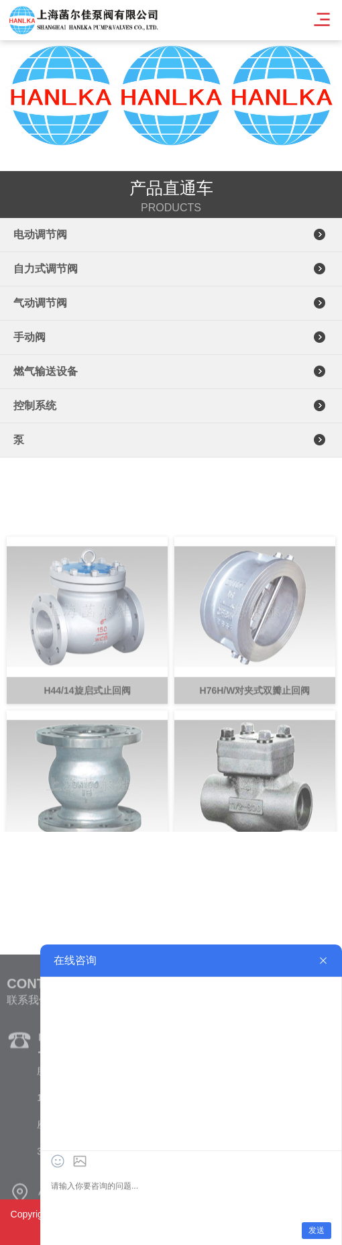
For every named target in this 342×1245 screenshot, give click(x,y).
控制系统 (34, 405)
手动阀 (29, 337)
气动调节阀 (40, 303)
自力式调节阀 (45, 268)
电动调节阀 (40, 234)
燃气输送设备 (45, 371)
